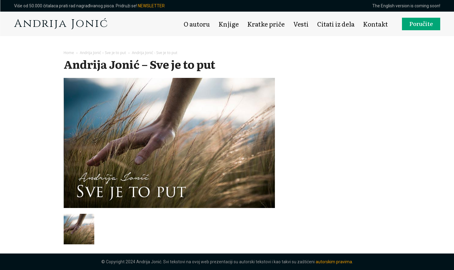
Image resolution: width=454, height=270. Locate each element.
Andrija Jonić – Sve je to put (103, 52)
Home (69, 52)
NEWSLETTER (151, 5)
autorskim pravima (334, 261)
